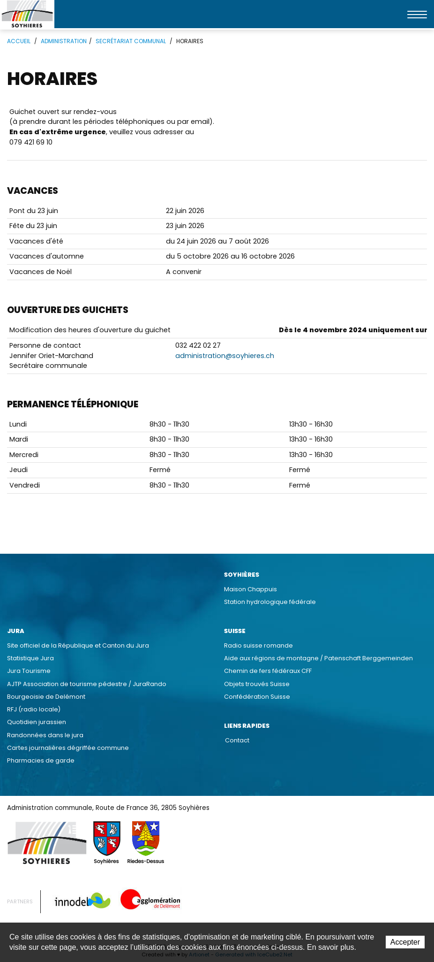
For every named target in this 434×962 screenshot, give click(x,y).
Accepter (405, 942)
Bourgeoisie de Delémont (46, 697)
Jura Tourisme (29, 671)
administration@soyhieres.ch (224, 355)
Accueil (18, 41)
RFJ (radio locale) (33, 709)
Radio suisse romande (258, 645)
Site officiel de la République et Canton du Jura (78, 645)
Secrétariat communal (131, 41)
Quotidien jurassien (36, 722)
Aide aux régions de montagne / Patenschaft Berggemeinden (318, 658)
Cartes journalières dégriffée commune (68, 748)
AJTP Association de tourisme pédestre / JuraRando (86, 684)
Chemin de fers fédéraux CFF (268, 671)
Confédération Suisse (257, 697)
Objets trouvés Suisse (257, 684)
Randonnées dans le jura (45, 735)
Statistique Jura (30, 658)
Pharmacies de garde (41, 760)
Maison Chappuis (250, 589)
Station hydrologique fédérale (270, 602)
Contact (237, 740)
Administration (64, 41)
